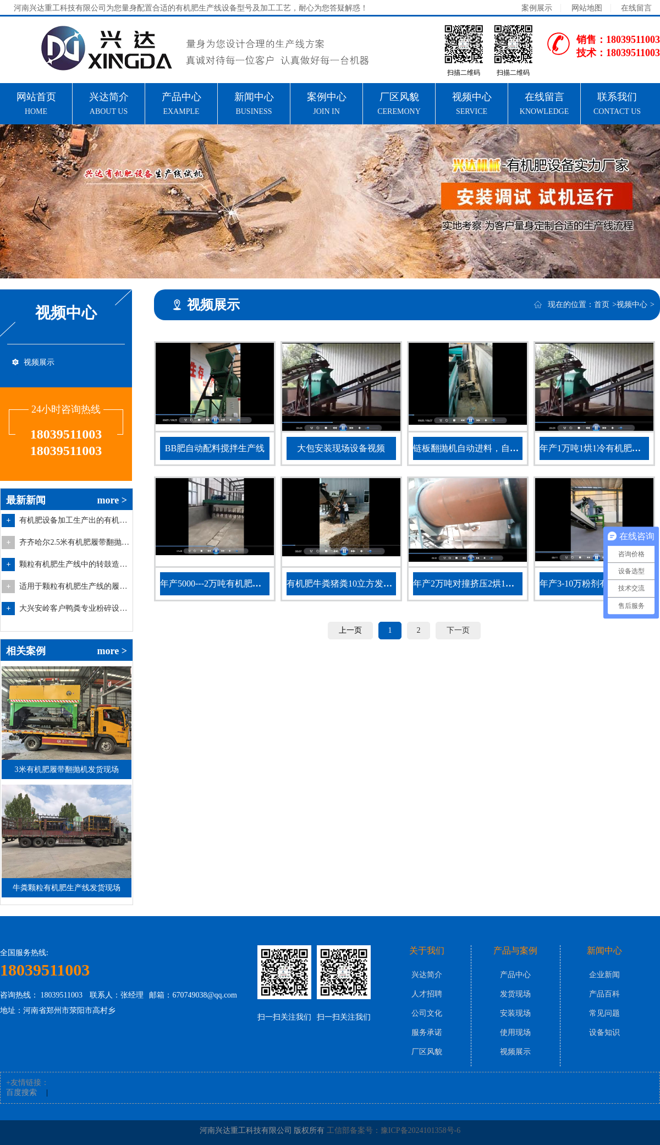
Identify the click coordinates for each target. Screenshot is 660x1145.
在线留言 (636, 8)
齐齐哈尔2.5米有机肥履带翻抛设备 (74, 542)
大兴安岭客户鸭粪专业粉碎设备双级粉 (74, 608)
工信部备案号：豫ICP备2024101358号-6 (393, 1130)
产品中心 (515, 975)
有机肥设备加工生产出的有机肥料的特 (74, 520)
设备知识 (604, 1032)
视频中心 (632, 304)
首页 (601, 304)
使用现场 (515, 1032)
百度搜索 (21, 1092)
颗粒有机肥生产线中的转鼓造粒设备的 (74, 564)
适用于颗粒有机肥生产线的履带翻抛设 (74, 586)
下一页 (458, 630)
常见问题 (604, 1013)
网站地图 (586, 8)
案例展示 (536, 8)
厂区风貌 (426, 1052)
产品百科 (604, 994)
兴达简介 (426, 975)
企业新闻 (604, 975)
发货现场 (515, 994)
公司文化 (426, 1013)
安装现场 (515, 1013)
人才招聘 (426, 994)
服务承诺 (426, 1032)
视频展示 (39, 362)
